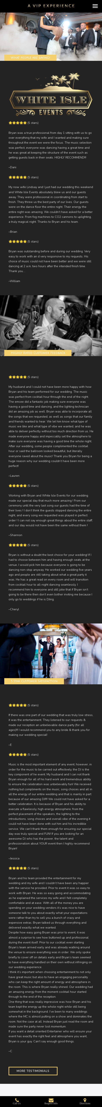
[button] (95, 6)
